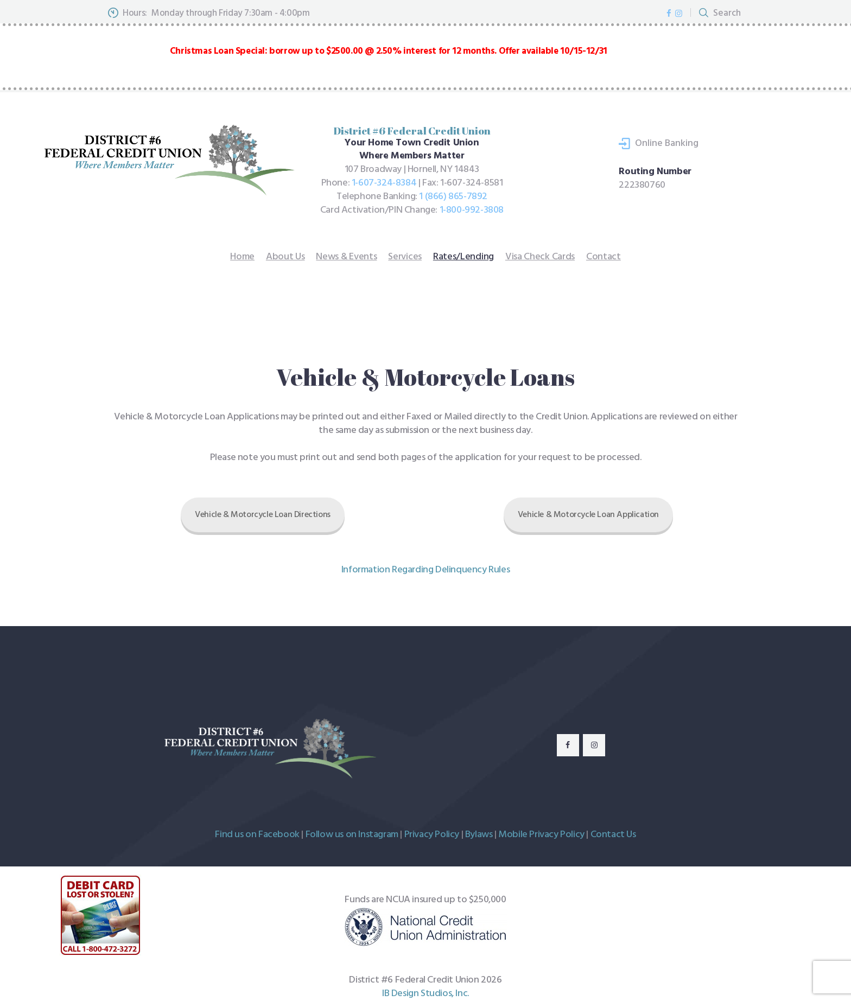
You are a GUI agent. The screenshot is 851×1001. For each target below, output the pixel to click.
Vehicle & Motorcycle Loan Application (588, 515)
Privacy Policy (431, 835)
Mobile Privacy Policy (541, 835)
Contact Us (613, 835)
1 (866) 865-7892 (453, 197)
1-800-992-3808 (472, 210)
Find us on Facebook (257, 835)
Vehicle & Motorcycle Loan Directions (263, 515)
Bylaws (479, 835)
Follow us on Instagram (352, 835)
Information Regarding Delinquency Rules (425, 570)
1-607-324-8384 (384, 183)
